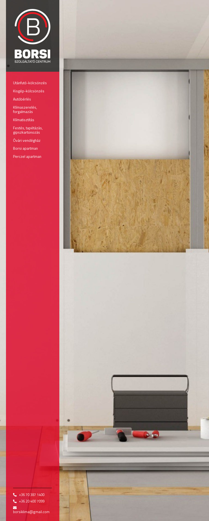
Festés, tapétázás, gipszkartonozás (28, 130)
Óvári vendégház (27, 140)
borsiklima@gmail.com (31, 511)
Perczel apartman (27, 156)
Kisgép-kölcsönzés (28, 91)
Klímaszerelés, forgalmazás (25, 109)
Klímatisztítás (23, 120)
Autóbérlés (22, 99)
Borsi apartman (25, 148)
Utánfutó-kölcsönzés (30, 83)
